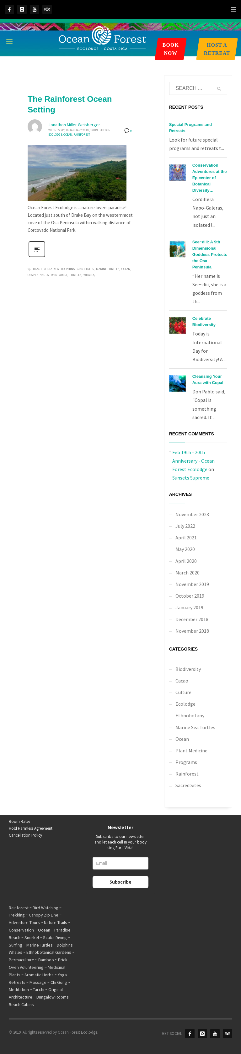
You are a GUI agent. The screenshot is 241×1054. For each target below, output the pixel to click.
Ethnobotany (189, 715)
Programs (186, 762)
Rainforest (81, 134)
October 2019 (189, 596)
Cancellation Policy (25, 835)
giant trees (85, 269)
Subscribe (120, 882)
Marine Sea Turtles (195, 727)
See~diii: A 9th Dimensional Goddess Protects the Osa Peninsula (209, 254)
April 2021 (186, 537)
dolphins (68, 269)
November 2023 (192, 514)
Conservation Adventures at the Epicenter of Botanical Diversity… (209, 178)
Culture (183, 692)
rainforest (59, 275)
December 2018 (191, 619)
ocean (125, 269)
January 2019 (189, 607)
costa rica (51, 269)
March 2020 (187, 572)
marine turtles (107, 269)
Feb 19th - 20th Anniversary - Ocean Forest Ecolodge (193, 460)
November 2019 (192, 584)
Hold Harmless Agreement (30, 828)
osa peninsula (38, 275)
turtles (75, 275)
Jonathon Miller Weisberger (74, 124)
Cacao (181, 681)
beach (37, 269)
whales (88, 275)
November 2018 (192, 631)
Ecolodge (55, 134)
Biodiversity (188, 669)
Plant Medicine (191, 750)
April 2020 (186, 561)
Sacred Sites (188, 785)
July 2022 (185, 526)
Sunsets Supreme (190, 478)
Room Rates (19, 821)
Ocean (67, 134)
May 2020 (185, 549)
